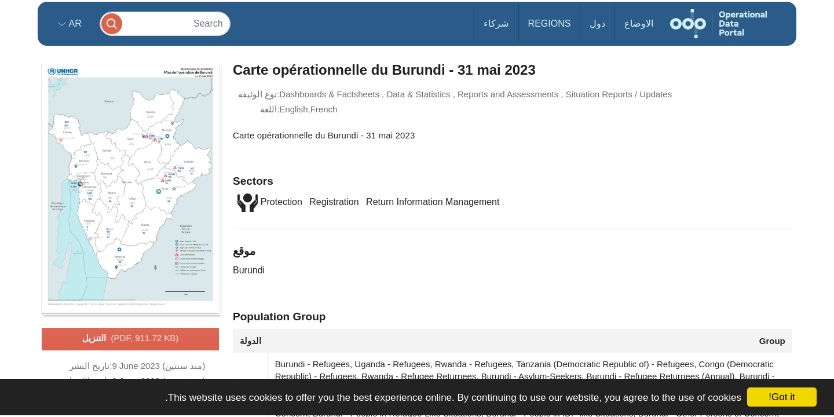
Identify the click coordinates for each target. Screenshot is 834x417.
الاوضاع (638, 23)
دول (597, 23)
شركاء (496, 23)
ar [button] (74, 23)
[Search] (165, 23)
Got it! (782, 397)
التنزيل (130, 339)
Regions (549, 23)
